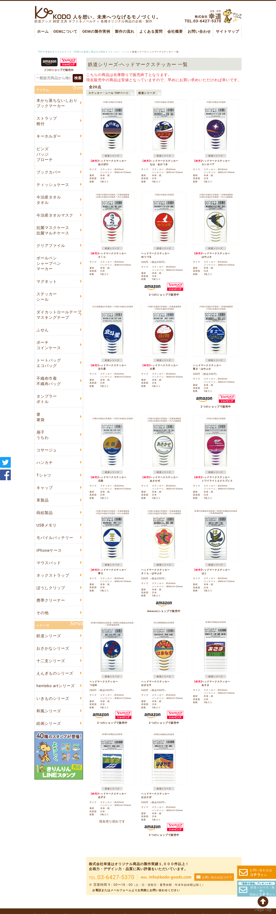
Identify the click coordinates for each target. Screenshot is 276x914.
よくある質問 (150, 31)
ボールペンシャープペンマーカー (48, 263)
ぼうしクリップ (50, 588)
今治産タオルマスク (54, 215)
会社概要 (175, 31)
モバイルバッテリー (54, 538)
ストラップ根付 (46, 121)
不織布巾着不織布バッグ (48, 381)
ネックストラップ (52, 575)
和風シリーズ (48, 711)
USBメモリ (46, 525)
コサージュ (46, 450)
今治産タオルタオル (48, 200)
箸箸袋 (40, 417)
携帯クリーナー (50, 600)
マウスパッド (48, 563)
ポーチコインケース (48, 345)
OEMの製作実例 (96, 31)
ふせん (42, 330)
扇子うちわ (42, 435)
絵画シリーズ (48, 723)
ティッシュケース (52, 184)
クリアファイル (50, 245)
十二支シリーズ (50, 660)
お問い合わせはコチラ (217, 877)
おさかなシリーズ (52, 648)
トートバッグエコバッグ (48, 363)
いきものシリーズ (52, 698)
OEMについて (65, 31)
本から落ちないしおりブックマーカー (56, 103)
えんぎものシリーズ (54, 673)
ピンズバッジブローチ (44, 154)
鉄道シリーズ (146, 92)
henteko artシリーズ (55, 686)
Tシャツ (43, 475)
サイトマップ (227, 31)
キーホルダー (48, 136)
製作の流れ (124, 31)
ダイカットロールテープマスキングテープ (59, 315)
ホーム (43, 31)
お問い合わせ (199, 31)
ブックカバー (48, 172)
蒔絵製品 (44, 512)
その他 (42, 613)
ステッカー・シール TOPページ (108, 92)
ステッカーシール (46, 297)
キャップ (44, 487)
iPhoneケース (49, 550)
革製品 (42, 500)
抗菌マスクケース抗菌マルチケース (52, 230)
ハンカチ (44, 462)
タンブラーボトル (46, 399)
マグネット (46, 281)
